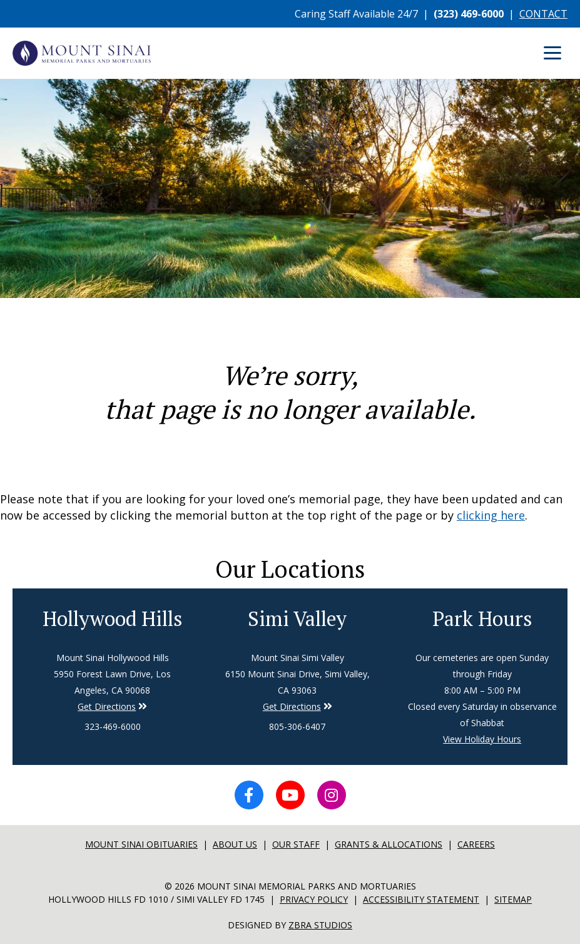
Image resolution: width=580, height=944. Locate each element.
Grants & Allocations (388, 844)
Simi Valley (297, 618)
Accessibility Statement (421, 899)
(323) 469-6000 (469, 14)
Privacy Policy (314, 899)
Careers (476, 844)
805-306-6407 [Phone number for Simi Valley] (297, 726)
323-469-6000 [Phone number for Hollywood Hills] (112, 726)
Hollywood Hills (113, 618)
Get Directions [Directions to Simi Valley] (107, 706)
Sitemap (513, 899)
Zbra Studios (320, 925)
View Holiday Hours (482, 739)
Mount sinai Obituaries (141, 844)
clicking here (491, 515)
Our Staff (296, 844)
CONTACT (543, 14)
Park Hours (482, 618)
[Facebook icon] (249, 795)
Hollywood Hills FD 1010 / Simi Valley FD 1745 (156, 899)
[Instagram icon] (331, 795)
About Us (235, 844)
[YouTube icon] (290, 795)
